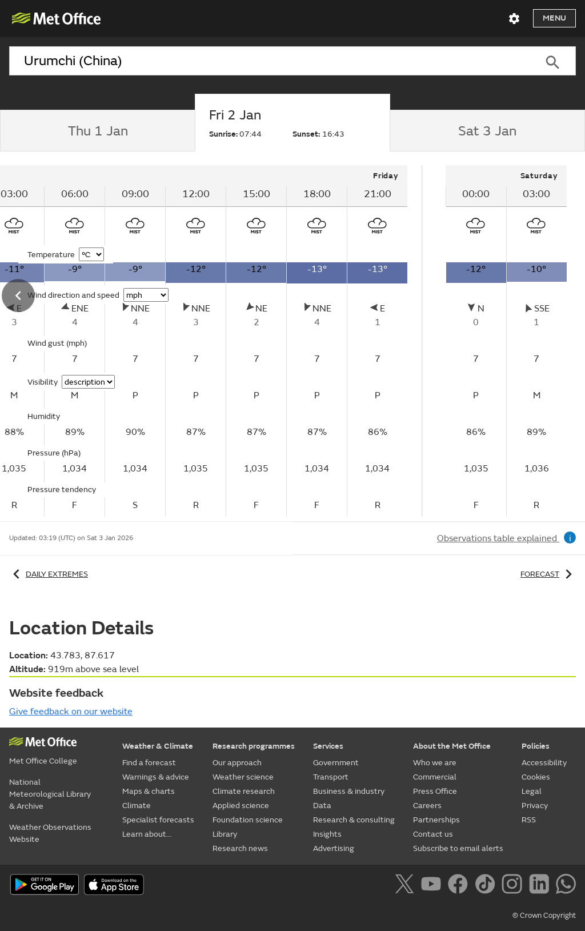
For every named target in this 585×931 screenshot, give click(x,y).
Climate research (244, 791)
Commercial (434, 777)
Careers (427, 805)
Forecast (548, 574)
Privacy (535, 805)
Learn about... (146, 834)
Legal (532, 791)
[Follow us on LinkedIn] (541, 886)
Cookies (536, 777)
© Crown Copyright (544, 915)
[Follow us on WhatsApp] (566, 886)
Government (336, 763)
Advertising (333, 848)
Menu (554, 18)
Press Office (435, 791)
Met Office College (43, 761)
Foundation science (248, 820)
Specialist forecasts (158, 820)
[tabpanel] (506, 341)
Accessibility (544, 763)
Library (225, 834)
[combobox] (269, 61)
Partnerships (436, 820)
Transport (330, 777)
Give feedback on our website (71, 711)
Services (328, 746)
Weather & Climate (157, 746)
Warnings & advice (155, 777)
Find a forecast (149, 763)
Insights (327, 834)
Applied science (241, 805)
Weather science (243, 777)
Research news (240, 848)
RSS (529, 820)
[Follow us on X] (406, 886)
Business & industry (348, 791)
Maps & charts (148, 791)
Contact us (433, 834)
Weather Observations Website (50, 833)
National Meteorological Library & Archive (50, 794)
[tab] (97, 130)
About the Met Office (452, 746)
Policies (536, 746)
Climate (136, 805)
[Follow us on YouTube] (433, 886)
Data (322, 805)
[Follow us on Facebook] (460, 886)
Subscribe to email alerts (458, 848)
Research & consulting (354, 820)
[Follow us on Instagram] (514, 886)
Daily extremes (48, 574)
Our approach (237, 763)
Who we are (434, 763)
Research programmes (254, 746)
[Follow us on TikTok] (487, 886)
